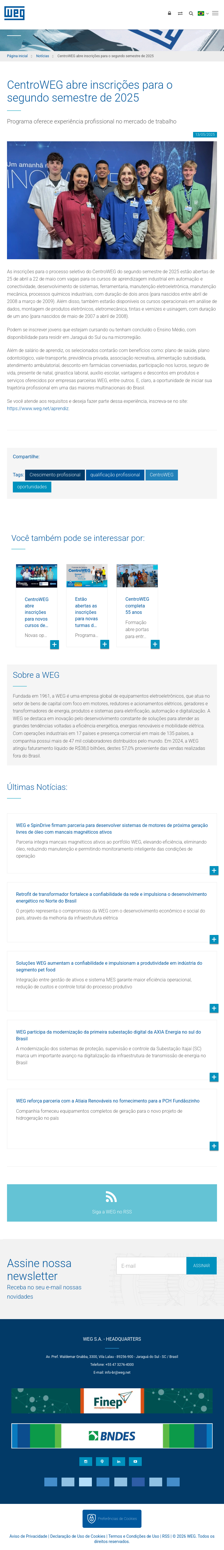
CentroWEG (162, 475)
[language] (203, 13)
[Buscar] (191, 13)
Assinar (201, 1265)
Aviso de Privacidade (28, 1536)
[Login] (169, 13)
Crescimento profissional (54, 475)
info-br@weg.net (118, 1372)
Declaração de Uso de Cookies (77, 1536)
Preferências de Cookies (117, 1518)
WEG (12, 13)
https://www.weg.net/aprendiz (38, 408)
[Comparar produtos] (180, 13)
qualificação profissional (115, 475)
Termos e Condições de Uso (133, 1536)
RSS (165, 1536)
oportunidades (32, 487)
